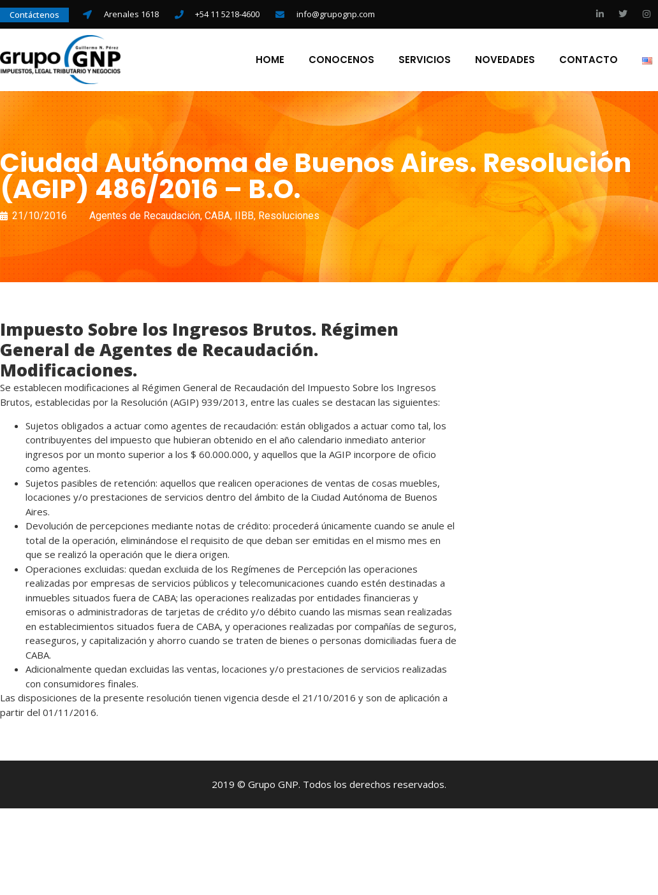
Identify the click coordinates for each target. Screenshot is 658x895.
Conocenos (341, 60)
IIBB (244, 216)
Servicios (424, 60)
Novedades (505, 60)
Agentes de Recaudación (144, 216)
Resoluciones (288, 216)
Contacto (588, 60)
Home (270, 60)
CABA (217, 216)
